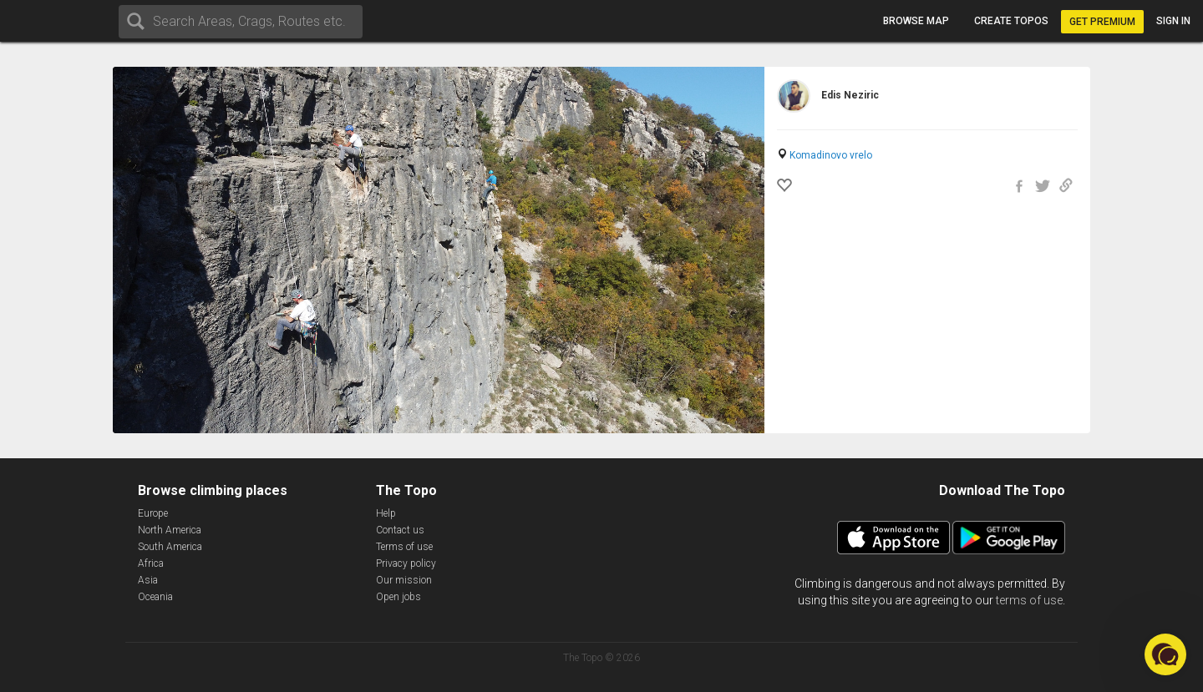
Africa (151, 563)
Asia (148, 580)
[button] (1165, 654)
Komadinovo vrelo (830, 155)
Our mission (404, 580)
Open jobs (398, 597)
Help (386, 513)
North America (169, 530)
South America (170, 547)
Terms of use (404, 547)
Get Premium (1102, 22)
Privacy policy (406, 563)
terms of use (1029, 600)
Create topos (1011, 21)
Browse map (916, 21)
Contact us (400, 530)
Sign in (1173, 21)
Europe (153, 513)
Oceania (155, 597)
